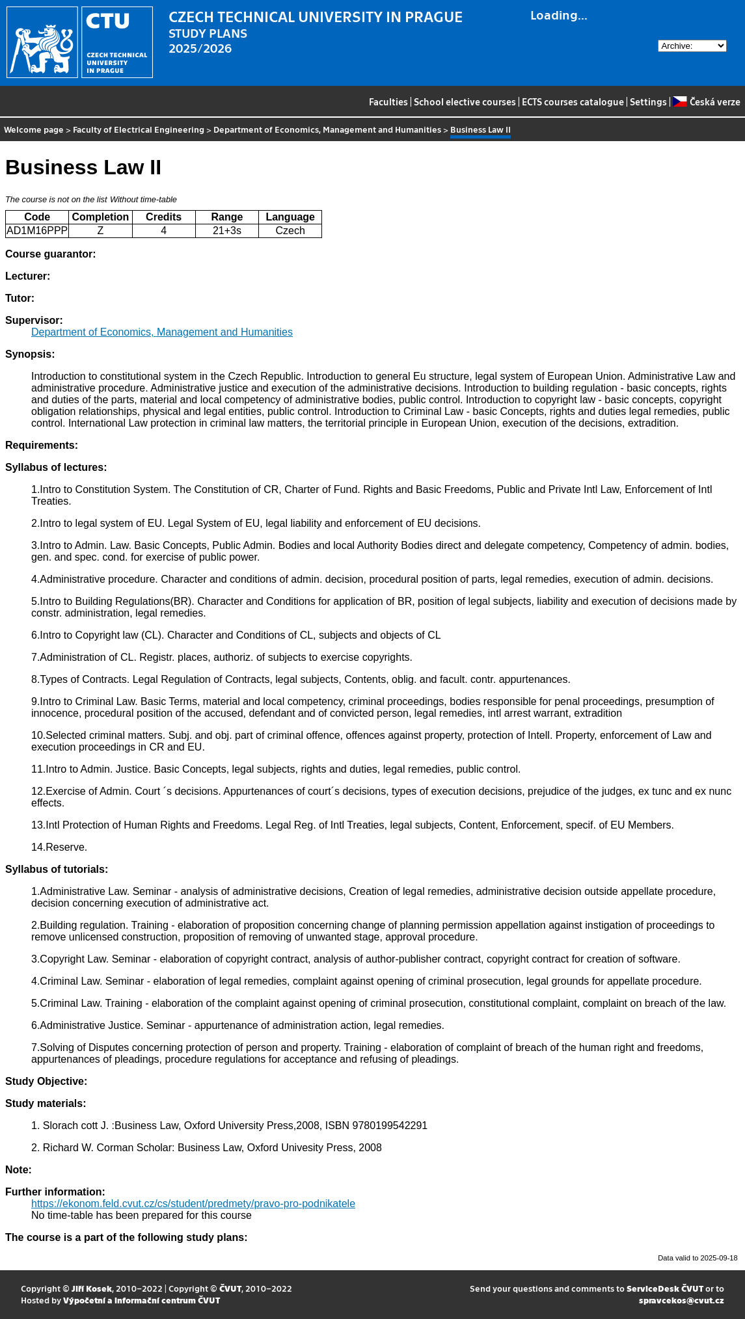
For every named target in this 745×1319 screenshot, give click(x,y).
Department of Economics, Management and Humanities (327, 129)
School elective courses (465, 101)
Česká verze (706, 101)
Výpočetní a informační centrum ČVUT (141, 1300)
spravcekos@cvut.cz (681, 1300)
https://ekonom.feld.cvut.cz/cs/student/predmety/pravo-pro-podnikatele (193, 1203)
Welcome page (34, 129)
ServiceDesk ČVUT (665, 1288)
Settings (648, 101)
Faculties (388, 101)
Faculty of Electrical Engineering (138, 129)
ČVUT (230, 1288)
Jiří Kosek (92, 1288)
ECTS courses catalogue (573, 101)
